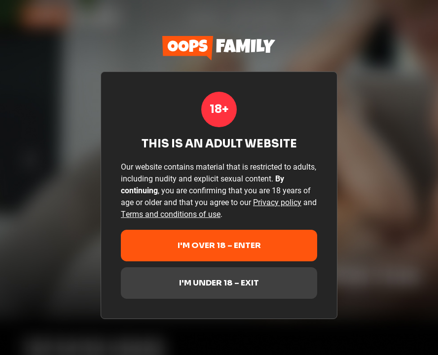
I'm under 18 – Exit (219, 283)
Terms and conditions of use (170, 214)
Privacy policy (277, 202)
